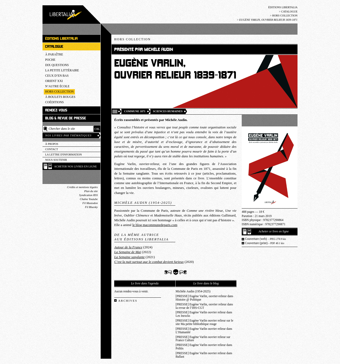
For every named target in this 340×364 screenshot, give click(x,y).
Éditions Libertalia (283, 7)
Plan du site (91, 191)
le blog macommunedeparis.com (154, 225)
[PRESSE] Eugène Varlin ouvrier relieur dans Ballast (204, 355)
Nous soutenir (56, 159)
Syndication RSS (88, 195)
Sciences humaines (168, 111)
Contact (51, 149)
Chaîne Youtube (89, 199)
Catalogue (289, 11)
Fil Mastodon (90, 203)
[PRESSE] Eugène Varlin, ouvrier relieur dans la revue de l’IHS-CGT (204, 306)
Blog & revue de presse (65, 118)
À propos (51, 143)
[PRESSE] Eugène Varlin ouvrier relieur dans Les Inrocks (204, 314)
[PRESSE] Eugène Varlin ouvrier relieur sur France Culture (203, 338)
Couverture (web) (265, 239)
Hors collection (285, 15)
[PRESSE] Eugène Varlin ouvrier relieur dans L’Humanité (204, 330)
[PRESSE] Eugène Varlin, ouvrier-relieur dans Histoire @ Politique (204, 297)
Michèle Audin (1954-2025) (193, 291)
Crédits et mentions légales (82, 187)
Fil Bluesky (91, 207)
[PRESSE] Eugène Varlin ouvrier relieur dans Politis (204, 346)
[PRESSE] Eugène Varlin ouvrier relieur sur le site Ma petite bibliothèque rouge (204, 322)
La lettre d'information (63, 154)
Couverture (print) (264, 243)
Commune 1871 (135, 111)
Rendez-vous (56, 110)
